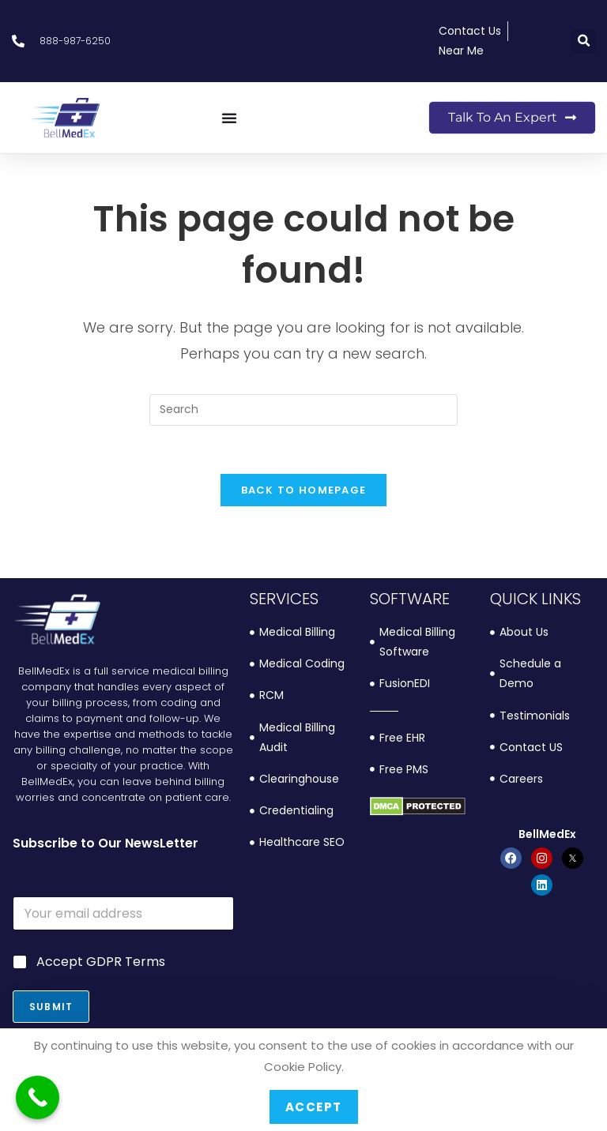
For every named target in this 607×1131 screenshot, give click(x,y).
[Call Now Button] (37, 1097)
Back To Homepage (304, 490)
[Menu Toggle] (229, 118)
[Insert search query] (303, 410)
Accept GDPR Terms (100, 962)
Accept (313, 1107)
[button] (583, 41)
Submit (51, 1006)
